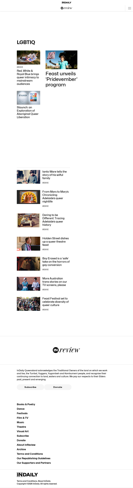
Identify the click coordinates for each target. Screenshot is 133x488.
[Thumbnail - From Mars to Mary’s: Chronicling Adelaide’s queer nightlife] (43, 199)
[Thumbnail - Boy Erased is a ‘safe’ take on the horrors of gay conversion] (43, 264)
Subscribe (30, 387)
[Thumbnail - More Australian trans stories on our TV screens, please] (43, 284)
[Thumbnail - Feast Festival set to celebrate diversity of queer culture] (43, 304)
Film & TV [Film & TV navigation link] (22, 417)
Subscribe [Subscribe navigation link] (23, 435)
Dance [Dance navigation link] (20, 408)
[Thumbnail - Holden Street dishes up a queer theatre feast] (43, 244)
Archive (21, 449)
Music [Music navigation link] (20, 422)
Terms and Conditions (30, 453)
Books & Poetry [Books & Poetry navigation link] (26, 404)
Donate (57, 387)
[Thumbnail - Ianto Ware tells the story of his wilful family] (43, 177)
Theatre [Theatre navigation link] (21, 426)
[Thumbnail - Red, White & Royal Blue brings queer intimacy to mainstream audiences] (28, 68)
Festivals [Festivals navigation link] (22, 413)
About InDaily (44, 481)
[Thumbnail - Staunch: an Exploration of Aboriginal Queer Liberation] (28, 105)
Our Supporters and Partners (34, 462)
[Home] (66, 3)
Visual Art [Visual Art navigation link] (23, 431)
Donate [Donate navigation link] (21, 440)
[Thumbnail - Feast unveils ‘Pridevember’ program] (61, 68)
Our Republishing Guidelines (33, 458)
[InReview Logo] (66, 8)
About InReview (26, 444)
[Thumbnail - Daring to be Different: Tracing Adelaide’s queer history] (43, 222)
